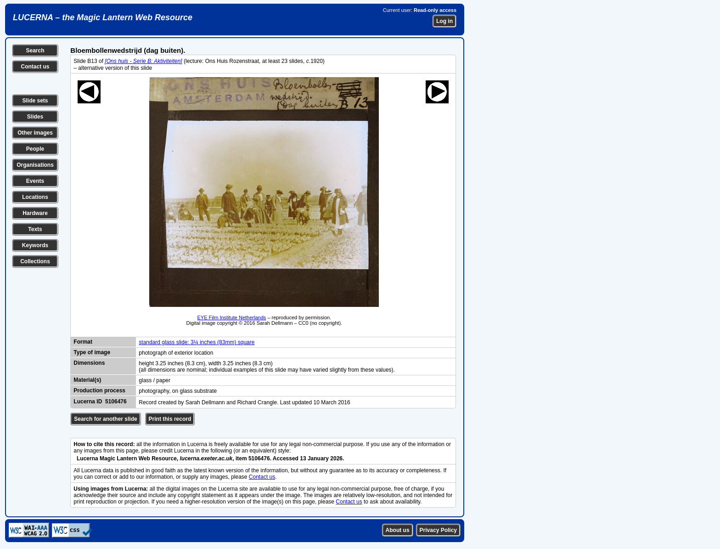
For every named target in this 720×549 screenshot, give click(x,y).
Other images (35, 133)
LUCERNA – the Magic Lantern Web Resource (102, 17)
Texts (35, 229)
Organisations (35, 165)
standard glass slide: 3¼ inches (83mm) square (196, 342)
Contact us (35, 66)
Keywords (35, 245)
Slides (35, 116)
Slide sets (35, 100)
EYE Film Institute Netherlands (231, 317)
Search (35, 50)
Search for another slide (105, 419)
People (35, 149)
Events (35, 181)
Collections (35, 261)
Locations (35, 197)
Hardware (35, 213)
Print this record (170, 419)
